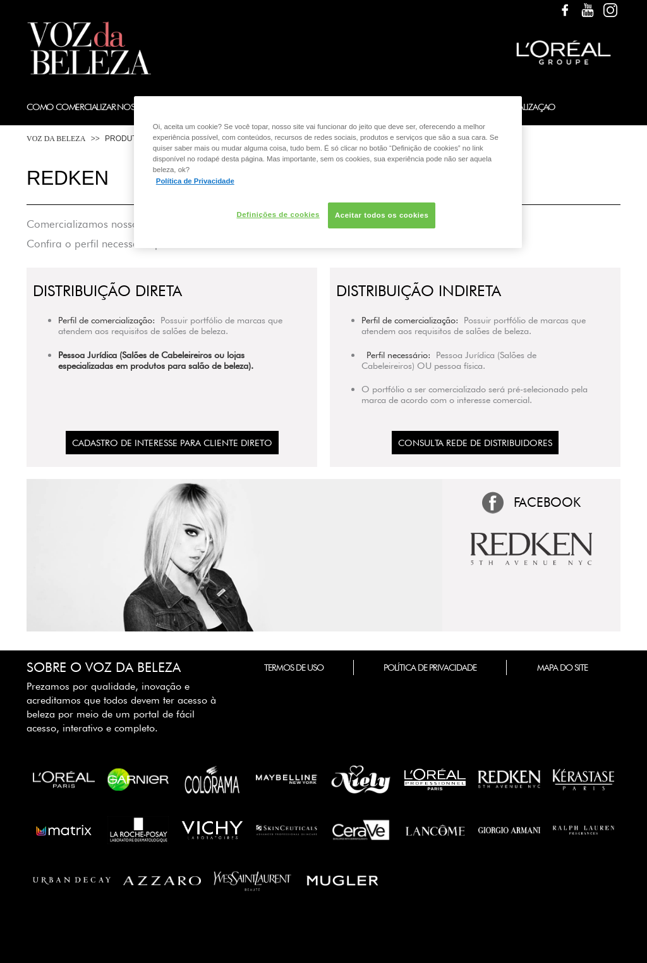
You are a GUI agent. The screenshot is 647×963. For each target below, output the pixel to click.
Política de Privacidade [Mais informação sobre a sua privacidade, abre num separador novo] (195, 181)
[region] (328, 172)
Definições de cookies (277, 214)
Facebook (565, 10)
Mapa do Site (562, 667)
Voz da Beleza (56, 138)
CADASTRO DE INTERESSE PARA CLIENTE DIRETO (172, 442)
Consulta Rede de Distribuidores (475, 442)
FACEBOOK (547, 502)
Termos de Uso (294, 667)
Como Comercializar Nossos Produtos (109, 106)
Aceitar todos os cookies (381, 215)
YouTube (588, 10)
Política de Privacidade (430, 667)
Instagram (610, 10)
